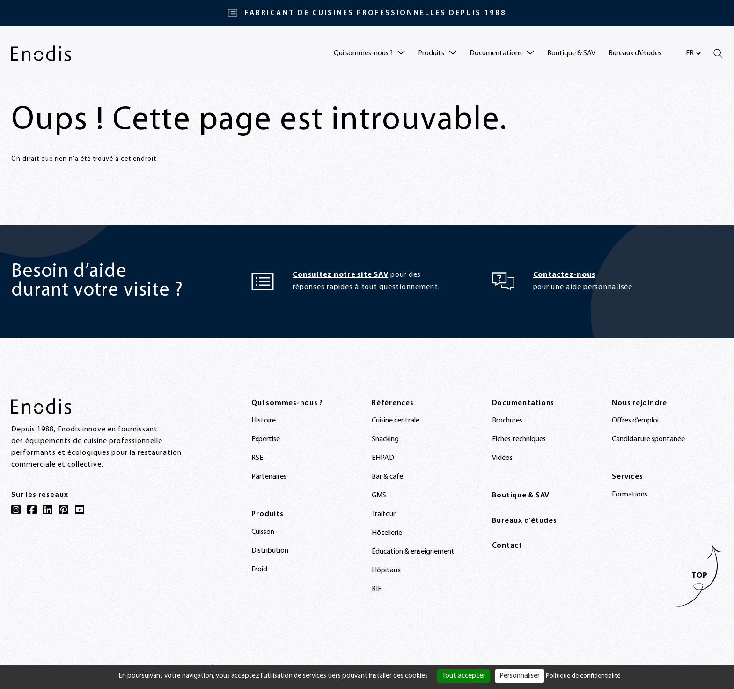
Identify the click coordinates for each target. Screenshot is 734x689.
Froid (259, 569)
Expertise (265, 439)
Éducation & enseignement (413, 552)
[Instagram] (16, 509)
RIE (377, 589)
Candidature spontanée (648, 439)
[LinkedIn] (47, 509)
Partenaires (268, 477)
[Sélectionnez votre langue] (693, 53)
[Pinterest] (63, 509)
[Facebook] (32, 509)
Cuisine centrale (395, 420)
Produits (267, 514)
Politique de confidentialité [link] (583, 676)
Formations (629, 494)
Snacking (385, 439)
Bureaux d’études (635, 53)
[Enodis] (41, 53)
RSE (257, 458)
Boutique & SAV (571, 53)
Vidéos (502, 458)
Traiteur (384, 514)
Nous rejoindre (639, 403)
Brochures (507, 420)
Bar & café (387, 477)
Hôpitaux (386, 570)
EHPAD (383, 458)
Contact (507, 545)
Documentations (523, 403)
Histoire (263, 420)
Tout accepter (463, 676)
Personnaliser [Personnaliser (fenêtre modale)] (519, 676)
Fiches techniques (519, 439)
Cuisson (262, 532)
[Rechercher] (718, 53)
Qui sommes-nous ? (287, 403)
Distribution (269, 551)
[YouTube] (79, 509)
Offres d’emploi (635, 420)
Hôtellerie (387, 533)
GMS (379, 495)
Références (393, 403)
